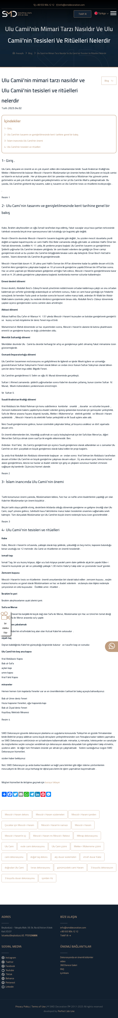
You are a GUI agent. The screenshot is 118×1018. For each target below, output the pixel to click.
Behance (8, 978)
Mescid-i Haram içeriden (83, 820)
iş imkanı (64, 973)
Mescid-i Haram (83, 830)
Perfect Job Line (66, 1011)
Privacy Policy (22, 1006)
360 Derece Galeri (68, 965)
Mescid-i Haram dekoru (17, 820)
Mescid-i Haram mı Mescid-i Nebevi (51, 841)
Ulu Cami (9, 851)
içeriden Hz (47, 883)
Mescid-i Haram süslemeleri (50, 820)
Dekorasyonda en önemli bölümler (76, 957)
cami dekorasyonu (14, 862)
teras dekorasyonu (40, 873)
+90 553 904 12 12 (43, 5)
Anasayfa (18, 53)
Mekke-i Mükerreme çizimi (87, 851)
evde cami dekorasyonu (33, 851)
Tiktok (7, 974)
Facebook (8, 966)
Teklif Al (83, 14)
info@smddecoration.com (70, 5)
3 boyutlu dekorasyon (102, 873)
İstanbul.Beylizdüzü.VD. (19, 936)
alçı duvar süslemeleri (65, 862)
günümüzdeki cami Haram (70, 873)
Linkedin (8, 987)
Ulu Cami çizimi (59, 851)
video (62, 961)
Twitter (7, 962)
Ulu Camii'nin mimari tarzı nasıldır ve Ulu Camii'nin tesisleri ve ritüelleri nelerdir (70, 53)
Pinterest (8, 982)
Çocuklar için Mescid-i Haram (19, 830)
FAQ (62, 969)
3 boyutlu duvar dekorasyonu (20, 883)
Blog (28, 53)
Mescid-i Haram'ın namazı (54, 830)
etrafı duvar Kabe (92, 862)
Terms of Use (38, 1006)
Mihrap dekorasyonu (87, 841)
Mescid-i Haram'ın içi (15, 841)
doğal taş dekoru (38, 862)
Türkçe (101, 13)
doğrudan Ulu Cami (14, 873)
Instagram (9, 957)
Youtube (8, 970)
